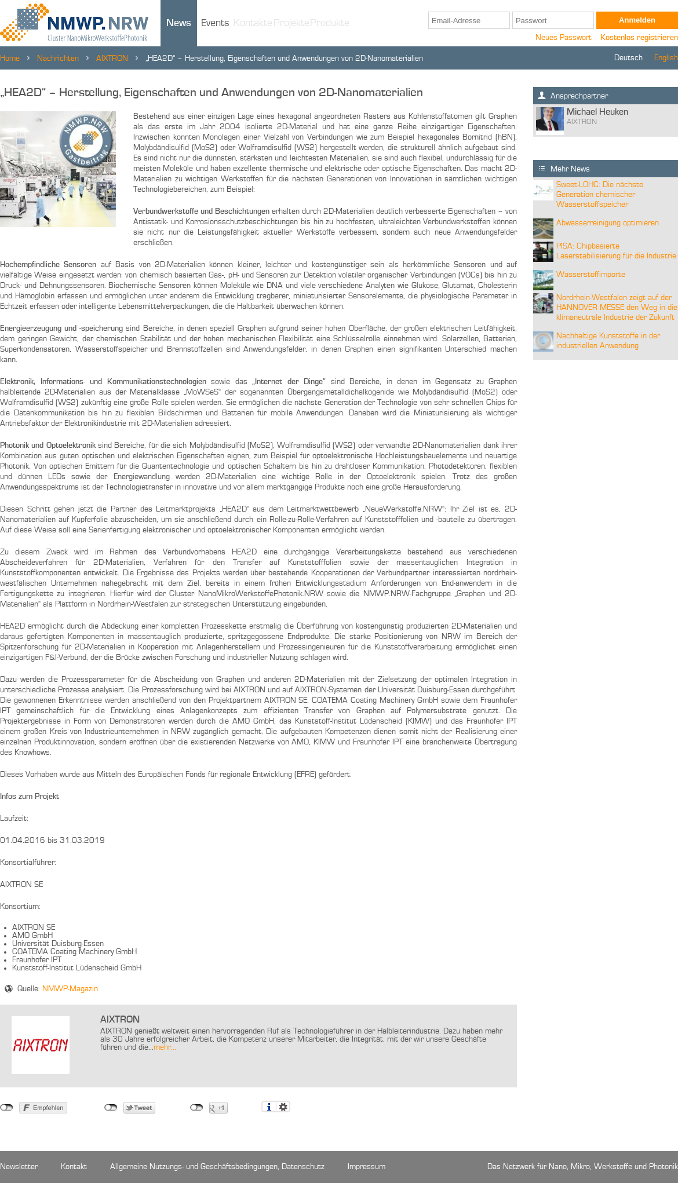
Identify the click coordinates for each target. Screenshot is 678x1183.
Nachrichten (58, 58)
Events (215, 23)
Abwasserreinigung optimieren (607, 223)
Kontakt (74, 1167)
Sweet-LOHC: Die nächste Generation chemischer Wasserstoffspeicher (599, 195)
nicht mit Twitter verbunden (111, 1107)
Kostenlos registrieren (639, 38)
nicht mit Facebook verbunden (6, 1107)
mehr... (165, 1047)
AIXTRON (112, 58)
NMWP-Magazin (70, 989)
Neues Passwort (563, 38)
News (178, 23)
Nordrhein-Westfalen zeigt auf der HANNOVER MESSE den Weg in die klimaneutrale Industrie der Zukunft (616, 308)
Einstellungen (283, 1106)
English (666, 58)
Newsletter (19, 1167)
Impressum (366, 1167)
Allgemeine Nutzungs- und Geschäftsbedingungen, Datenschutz (217, 1167)
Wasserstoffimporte (590, 275)
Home (10, 58)
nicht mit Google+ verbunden (196, 1107)
